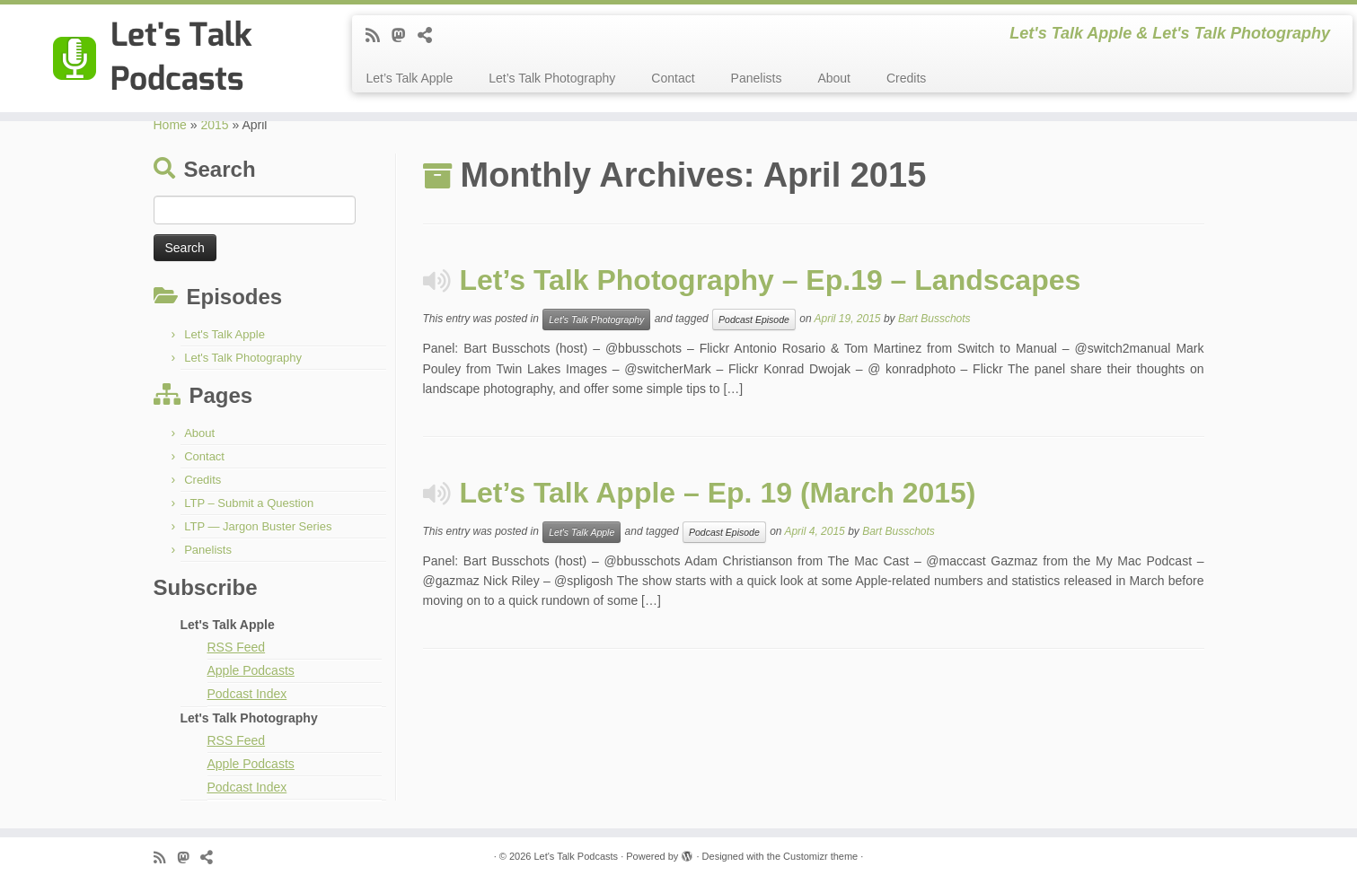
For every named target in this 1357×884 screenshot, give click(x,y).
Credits (906, 78)
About (833, 78)
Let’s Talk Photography (552, 78)
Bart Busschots (934, 319)
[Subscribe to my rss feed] (379, 36)
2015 (214, 125)
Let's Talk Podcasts (575, 856)
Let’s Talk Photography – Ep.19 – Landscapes (770, 280)
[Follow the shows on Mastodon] (405, 36)
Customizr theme (820, 856)
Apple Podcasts (251, 670)
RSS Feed (236, 647)
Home (170, 125)
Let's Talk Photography (243, 357)
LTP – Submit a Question (248, 503)
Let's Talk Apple (224, 334)
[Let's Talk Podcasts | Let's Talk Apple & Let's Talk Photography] (156, 58)
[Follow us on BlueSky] (431, 36)
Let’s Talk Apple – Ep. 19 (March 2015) (718, 493)
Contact (672, 78)
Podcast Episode (753, 319)
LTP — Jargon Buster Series (257, 526)
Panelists (756, 78)
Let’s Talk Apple (409, 78)
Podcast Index (247, 694)
